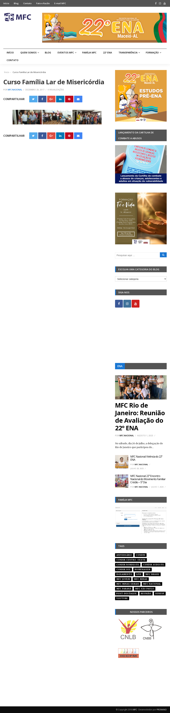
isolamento (124, 574)
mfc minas (140, 579)
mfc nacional (152, 584)
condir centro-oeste (131, 560)
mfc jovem (123, 579)
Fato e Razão (43, 3)
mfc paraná (123, 588)
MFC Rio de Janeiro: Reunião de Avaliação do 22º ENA (140, 416)
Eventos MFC (66, 52)
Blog (16, 3)
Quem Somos (28, 52)
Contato (27, 3)
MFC (135, 709)
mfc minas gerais (127, 584)
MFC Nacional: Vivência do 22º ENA (146, 458)
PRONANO (162, 709)
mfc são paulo (144, 588)
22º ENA (107, 52)
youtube (122, 598)
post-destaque (126, 593)
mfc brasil (152, 574)
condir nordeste (127, 564)
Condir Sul (123, 569)
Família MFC (89, 52)
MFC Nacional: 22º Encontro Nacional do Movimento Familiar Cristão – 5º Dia (148, 479)
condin (140, 555)
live (138, 574)
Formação (152, 52)
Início (6, 3)
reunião (146, 593)
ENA (120, 366)
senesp (159, 593)
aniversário (124, 555)
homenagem (142, 569)
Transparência (128, 52)
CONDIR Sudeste (153, 564)
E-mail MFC (60, 3)
